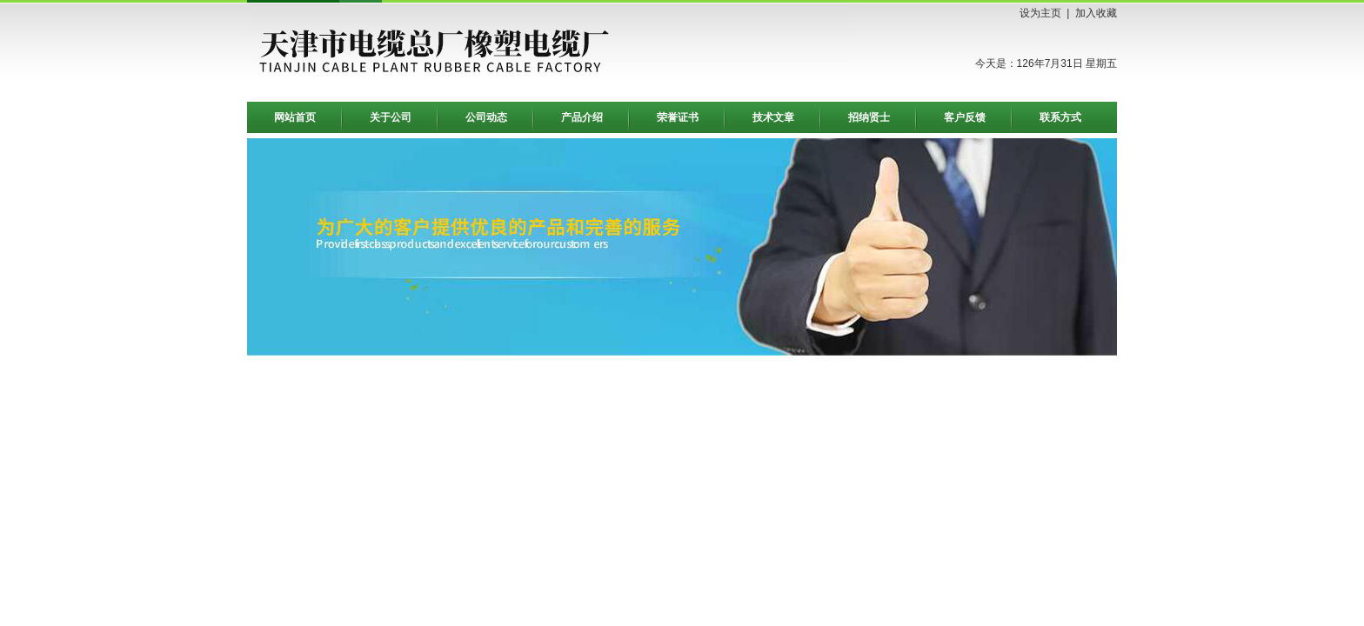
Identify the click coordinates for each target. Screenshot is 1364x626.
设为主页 (1040, 13)
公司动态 (486, 117)
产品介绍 (582, 117)
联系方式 (1060, 117)
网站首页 (295, 117)
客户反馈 (965, 117)
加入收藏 (1096, 13)
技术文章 (773, 117)
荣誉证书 (678, 117)
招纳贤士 (869, 117)
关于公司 (390, 117)
